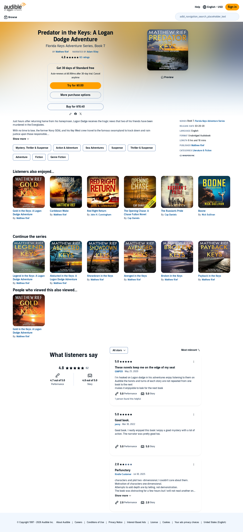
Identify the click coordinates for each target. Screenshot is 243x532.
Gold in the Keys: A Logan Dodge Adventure (27, 331)
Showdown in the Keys (100, 276)
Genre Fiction (58, 157)
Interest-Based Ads (136, 522)
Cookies (166, 522)
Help (197, 7)
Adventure (22, 157)
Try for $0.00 (75, 85)
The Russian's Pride (172, 211)
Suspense (117, 147)
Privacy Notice (115, 522)
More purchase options (75, 95)
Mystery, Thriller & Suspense (32, 147)
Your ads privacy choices (187, 522)
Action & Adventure (67, 147)
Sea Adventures (95, 147)
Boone (202, 211)
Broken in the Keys (171, 276)
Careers (78, 522)
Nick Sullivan (208, 214)
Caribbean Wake (59, 211)
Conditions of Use (95, 522)
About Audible (63, 522)
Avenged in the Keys (135, 276)
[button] (70, 114)
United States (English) (215, 522)
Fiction (39, 157)
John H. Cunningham (101, 214)
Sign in (232, 7)
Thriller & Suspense (142, 147)
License (154, 522)
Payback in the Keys (209, 276)
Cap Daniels (133, 218)
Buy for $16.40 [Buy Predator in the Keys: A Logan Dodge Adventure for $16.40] (75, 106)
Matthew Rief (22, 218)
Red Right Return (96, 211)
